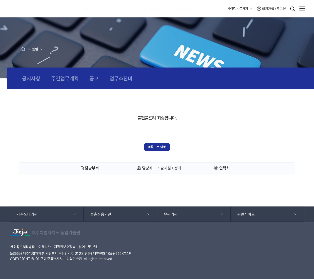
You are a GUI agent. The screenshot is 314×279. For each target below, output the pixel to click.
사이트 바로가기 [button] (237, 9)
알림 (88, 8)
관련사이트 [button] (246, 214)
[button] (302, 9)
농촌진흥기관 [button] (100, 214)
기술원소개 (190, 8)
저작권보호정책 (64, 247)
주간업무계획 (65, 78)
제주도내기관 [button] (27, 214)
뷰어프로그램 (88, 247)
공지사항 (31, 78)
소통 (121, 8)
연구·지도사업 (155, 8)
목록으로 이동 (157, 147)
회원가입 (265, 9)
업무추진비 (121, 78)
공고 (94, 78)
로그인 (281, 9)
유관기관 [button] (171, 214)
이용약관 (44, 247)
